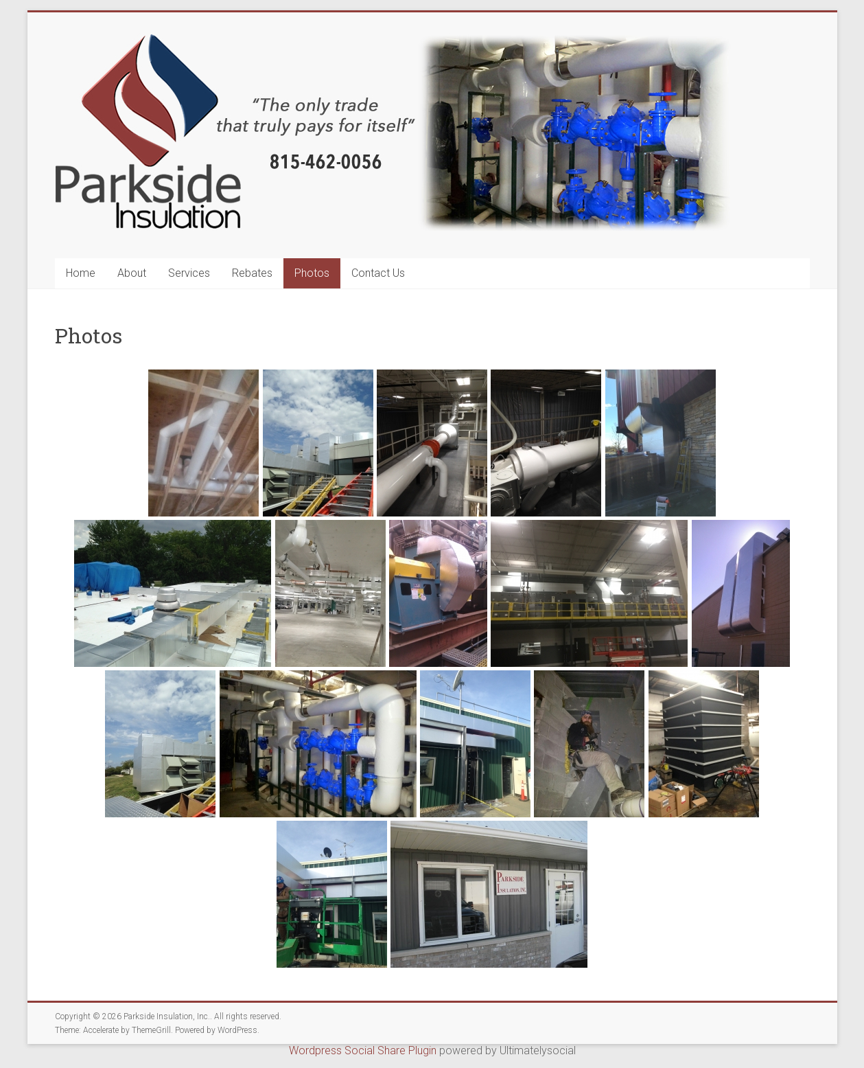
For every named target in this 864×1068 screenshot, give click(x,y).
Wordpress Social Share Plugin (364, 1050)
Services (189, 273)
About (131, 273)
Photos (311, 273)
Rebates (252, 273)
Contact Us (378, 273)
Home (80, 273)
